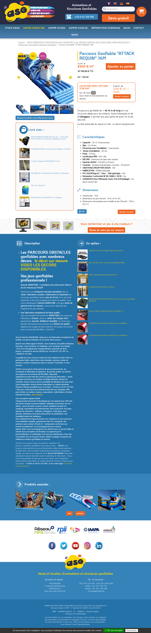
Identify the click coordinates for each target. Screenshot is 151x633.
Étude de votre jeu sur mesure (106, 231)
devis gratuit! (37, 396)
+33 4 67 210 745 (84, 16)
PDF (82, 213)
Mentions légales (92, 613)
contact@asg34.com (96, 592)
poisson (80, 514)
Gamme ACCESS (56, 29)
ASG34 (126, 29)
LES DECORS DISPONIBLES (38, 268)
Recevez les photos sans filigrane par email (35, 120)
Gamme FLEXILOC (78, 29)
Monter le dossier (122, 98)
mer (69, 514)
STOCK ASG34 (12, 29)
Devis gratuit (118, 18)
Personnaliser (132, 630)
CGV (93, 95)
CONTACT (139, 29)
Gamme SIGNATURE (34, 29)
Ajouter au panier (121, 67)
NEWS (74, 36)
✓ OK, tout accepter (114, 630)
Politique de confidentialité (75, 615)
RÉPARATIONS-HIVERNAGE (105, 29)
